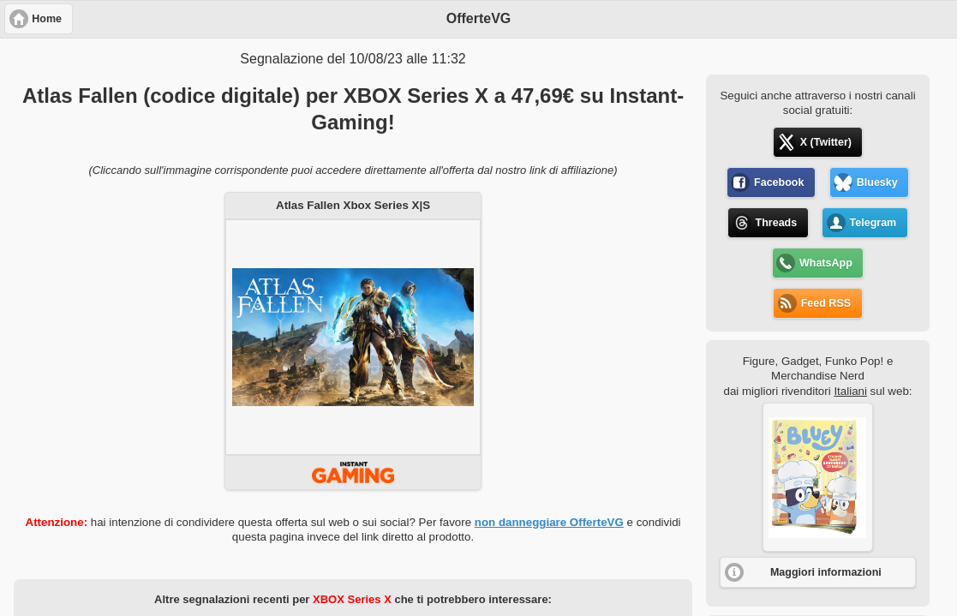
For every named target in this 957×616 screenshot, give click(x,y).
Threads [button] (777, 223)
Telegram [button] (873, 223)
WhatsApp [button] (825, 263)
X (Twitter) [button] (826, 142)
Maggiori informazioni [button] (826, 572)
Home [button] (47, 19)
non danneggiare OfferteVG (549, 522)
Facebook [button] (779, 182)
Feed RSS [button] (826, 303)
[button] (818, 477)
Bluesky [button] (877, 182)
